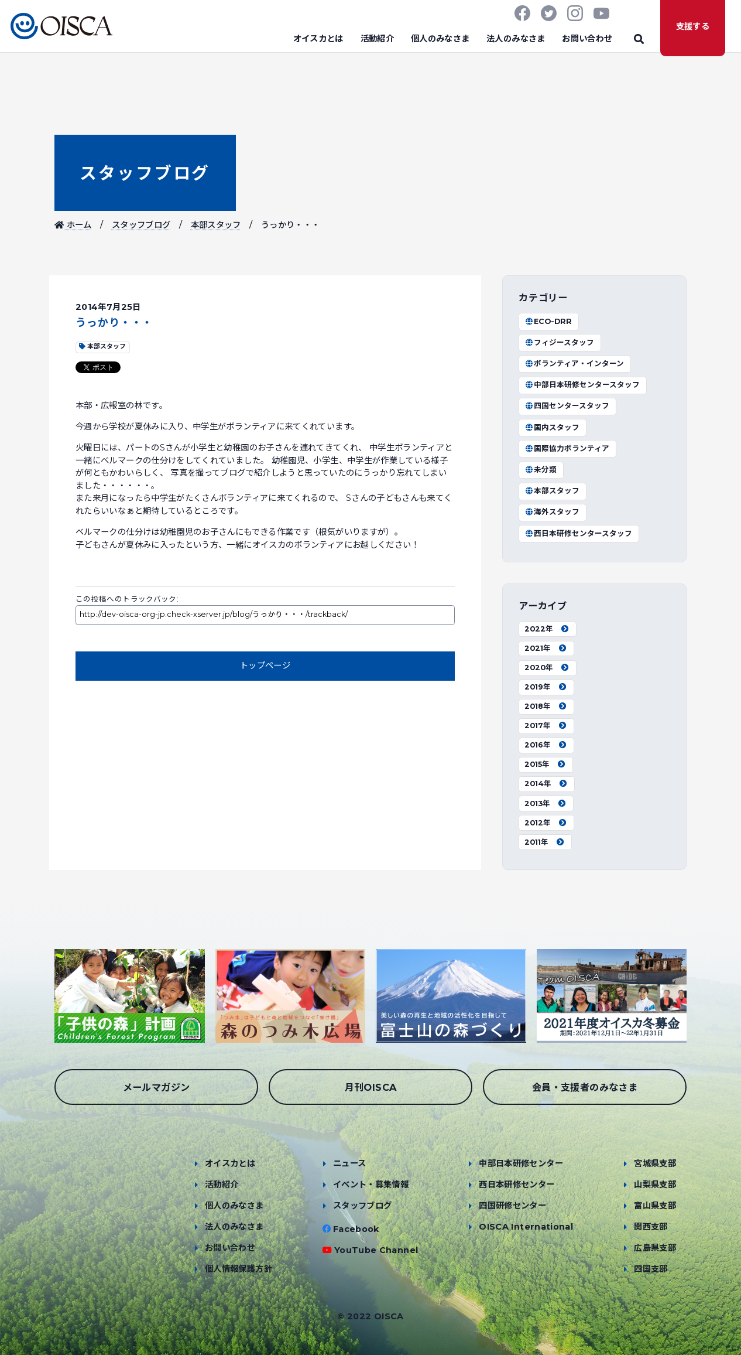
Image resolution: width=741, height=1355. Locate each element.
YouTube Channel (376, 1250)
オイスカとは (318, 38)
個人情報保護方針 (238, 1269)
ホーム (73, 225)
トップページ (265, 665)
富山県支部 (655, 1205)
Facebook (356, 1229)
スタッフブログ (145, 173)
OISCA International (526, 1226)
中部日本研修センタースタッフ (582, 384)
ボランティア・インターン (574, 363)
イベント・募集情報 (371, 1184)
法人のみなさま (516, 38)
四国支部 (650, 1269)
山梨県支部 (655, 1184)
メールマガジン (156, 1087)
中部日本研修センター (521, 1163)
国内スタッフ (551, 427)
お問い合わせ (587, 38)
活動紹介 (377, 38)
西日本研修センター (516, 1184)
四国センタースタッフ (566, 405)
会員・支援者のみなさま (584, 1087)
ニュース (349, 1163)
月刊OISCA (371, 1087)
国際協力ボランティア (566, 448)
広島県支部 (655, 1248)
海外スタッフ (551, 511)
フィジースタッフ (559, 342)
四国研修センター (512, 1205)
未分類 (540, 469)
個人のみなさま (440, 38)
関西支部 (650, 1226)
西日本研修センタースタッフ (578, 533)
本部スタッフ (216, 225)
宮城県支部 (655, 1163)
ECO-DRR (548, 321)
